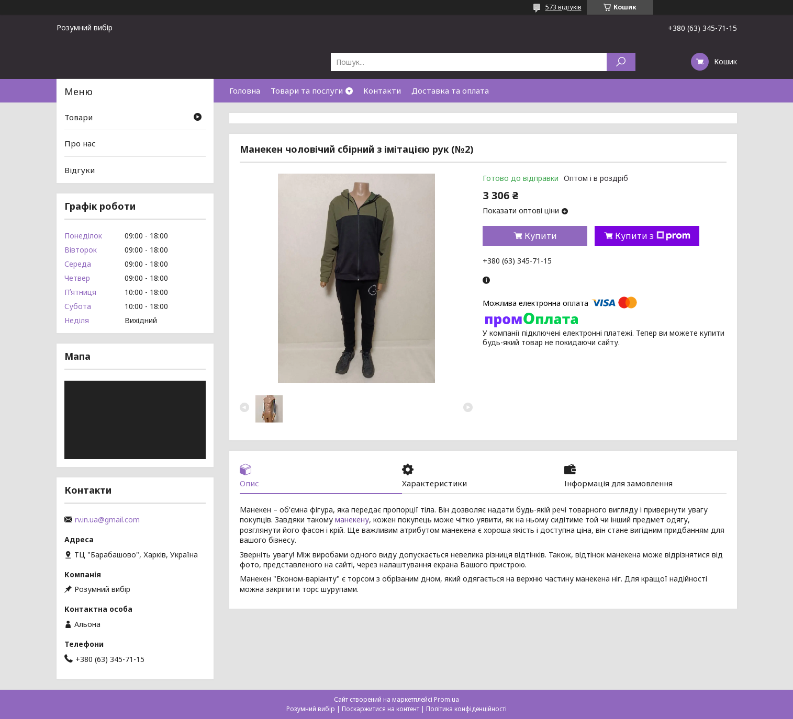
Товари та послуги (307, 90)
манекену (352, 519)
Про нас (80, 143)
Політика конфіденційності (466, 708)
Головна (244, 90)
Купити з (652, 236)
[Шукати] (621, 62)
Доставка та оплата (450, 90)
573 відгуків (563, 7)
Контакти (382, 90)
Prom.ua (446, 699)
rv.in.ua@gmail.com (107, 519)
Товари (78, 117)
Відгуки (79, 170)
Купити (540, 236)
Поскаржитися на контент (380, 708)
